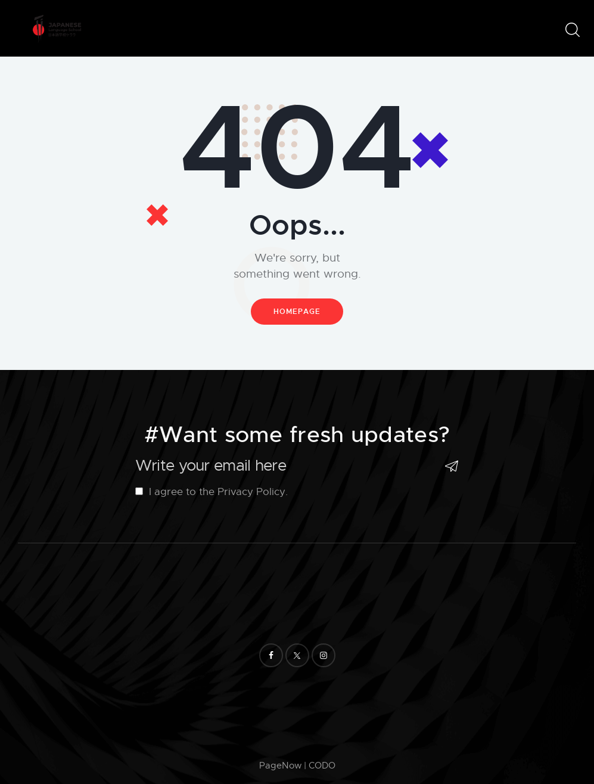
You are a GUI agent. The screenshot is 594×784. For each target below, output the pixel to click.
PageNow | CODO (297, 765)
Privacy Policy (250, 492)
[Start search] (571, 30)
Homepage (297, 311)
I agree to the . (211, 492)
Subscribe (450, 466)
